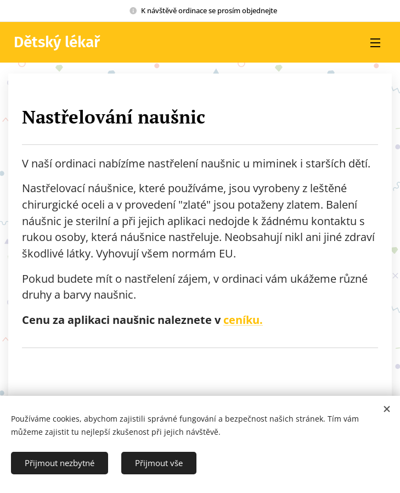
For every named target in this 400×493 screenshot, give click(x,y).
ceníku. (243, 319)
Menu (375, 42)
